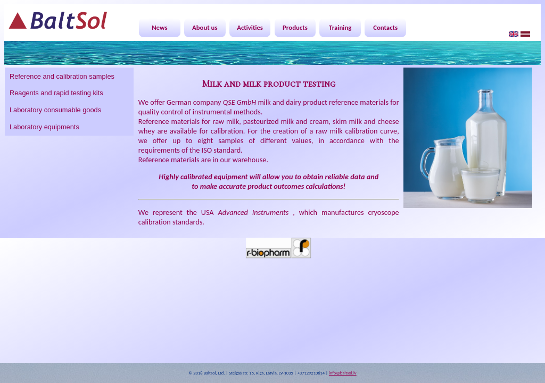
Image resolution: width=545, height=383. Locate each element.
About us (205, 27)
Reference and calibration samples (62, 76)
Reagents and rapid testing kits (56, 93)
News (159, 27)
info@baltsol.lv (343, 373)
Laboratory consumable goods (55, 110)
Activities (250, 27)
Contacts (385, 27)
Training (340, 27)
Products (295, 27)
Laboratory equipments (44, 127)
